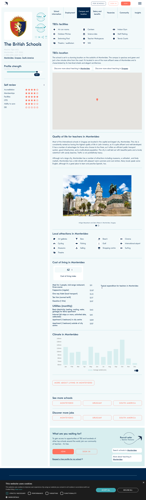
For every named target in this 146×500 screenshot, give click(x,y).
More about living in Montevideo (73, 383)
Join (126, 3)
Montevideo (10, 124)
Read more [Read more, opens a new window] (18, 489)
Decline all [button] (128, 490)
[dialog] (73, 490)
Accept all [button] (106, 490)
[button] (97, 99)
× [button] (143, 482)
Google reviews (60, 448)
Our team (14, 450)
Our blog (14, 453)
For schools (98, 3)
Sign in (113, 3)
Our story (14, 447)
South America (39, 124)
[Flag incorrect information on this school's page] (39, 37)
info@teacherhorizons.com (20, 460)
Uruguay (24, 124)
